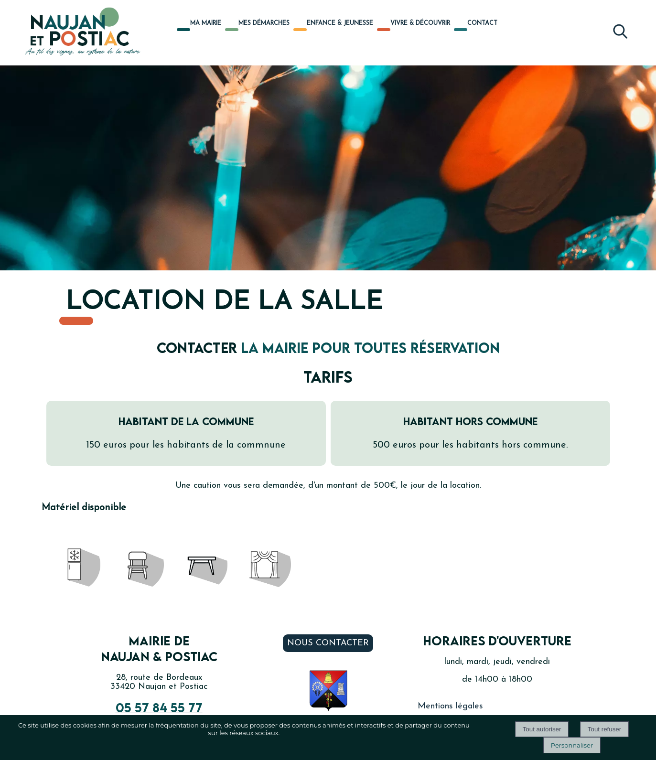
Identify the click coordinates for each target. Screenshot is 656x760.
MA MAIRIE (205, 23)
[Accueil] (72, 32)
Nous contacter (328, 643)
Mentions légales (450, 706)
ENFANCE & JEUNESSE (340, 23)
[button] (620, 29)
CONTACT (482, 23)
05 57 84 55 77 (159, 707)
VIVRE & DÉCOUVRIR (420, 23)
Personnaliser (572, 745)
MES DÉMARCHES (264, 23)
